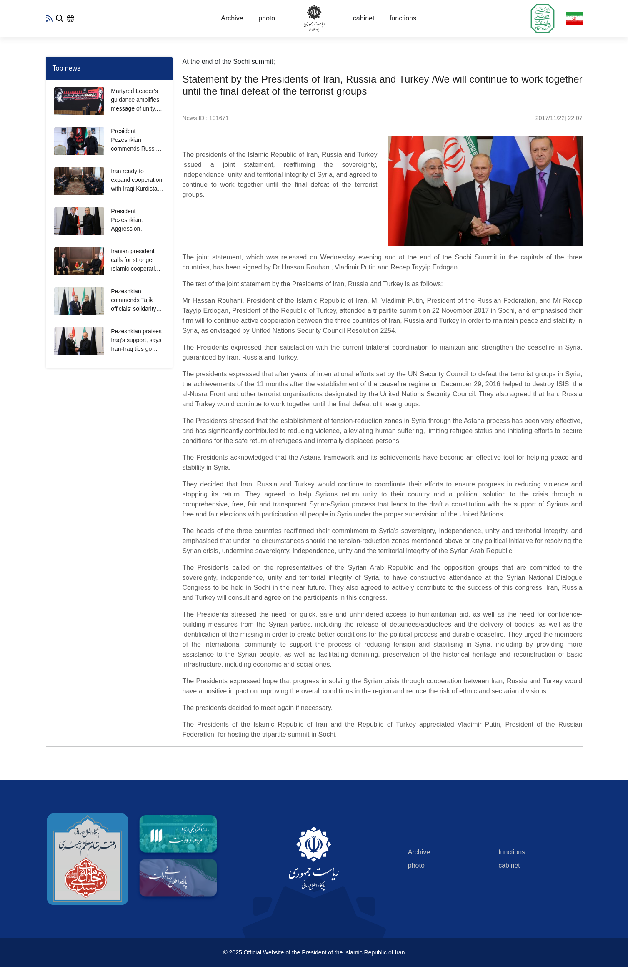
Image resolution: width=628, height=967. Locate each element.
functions (403, 18)
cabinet (364, 18)
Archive (232, 18)
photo (266, 18)
